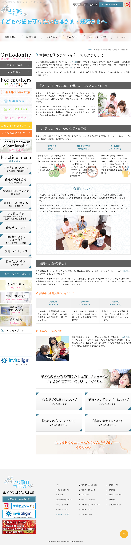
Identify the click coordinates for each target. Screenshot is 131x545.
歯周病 (125, 271)
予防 (71, 68)
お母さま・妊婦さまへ (63, 490)
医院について (113, 485)
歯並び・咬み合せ (62, 504)
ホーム (89, 50)
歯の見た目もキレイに (89, 485)
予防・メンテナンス (88, 499)
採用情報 (112, 499)
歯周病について (86, 509)
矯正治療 (125, 337)
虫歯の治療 (85, 495)
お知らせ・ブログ (115, 504)
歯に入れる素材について (64, 499)
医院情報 (112, 490)
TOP (57, 485)
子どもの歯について (62, 509)
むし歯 (74, 62)
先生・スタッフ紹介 (115, 495)
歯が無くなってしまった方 (90, 504)
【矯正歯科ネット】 (62, 514)
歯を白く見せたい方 (88, 490)
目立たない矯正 (86, 514)
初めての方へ (60, 495)
